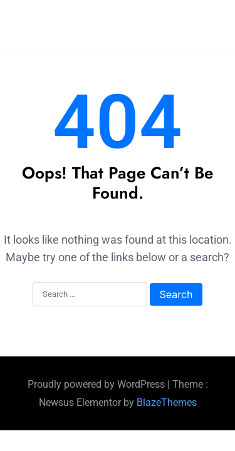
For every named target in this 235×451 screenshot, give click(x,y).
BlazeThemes (167, 402)
